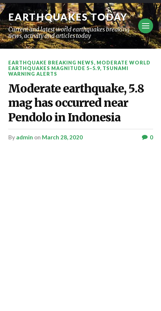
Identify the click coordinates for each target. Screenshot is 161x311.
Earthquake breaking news (51, 63)
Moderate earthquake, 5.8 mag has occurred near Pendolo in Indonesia (76, 103)
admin (24, 137)
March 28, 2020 (62, 137)
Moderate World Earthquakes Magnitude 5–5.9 (79, 65)
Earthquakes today (68, 16)
